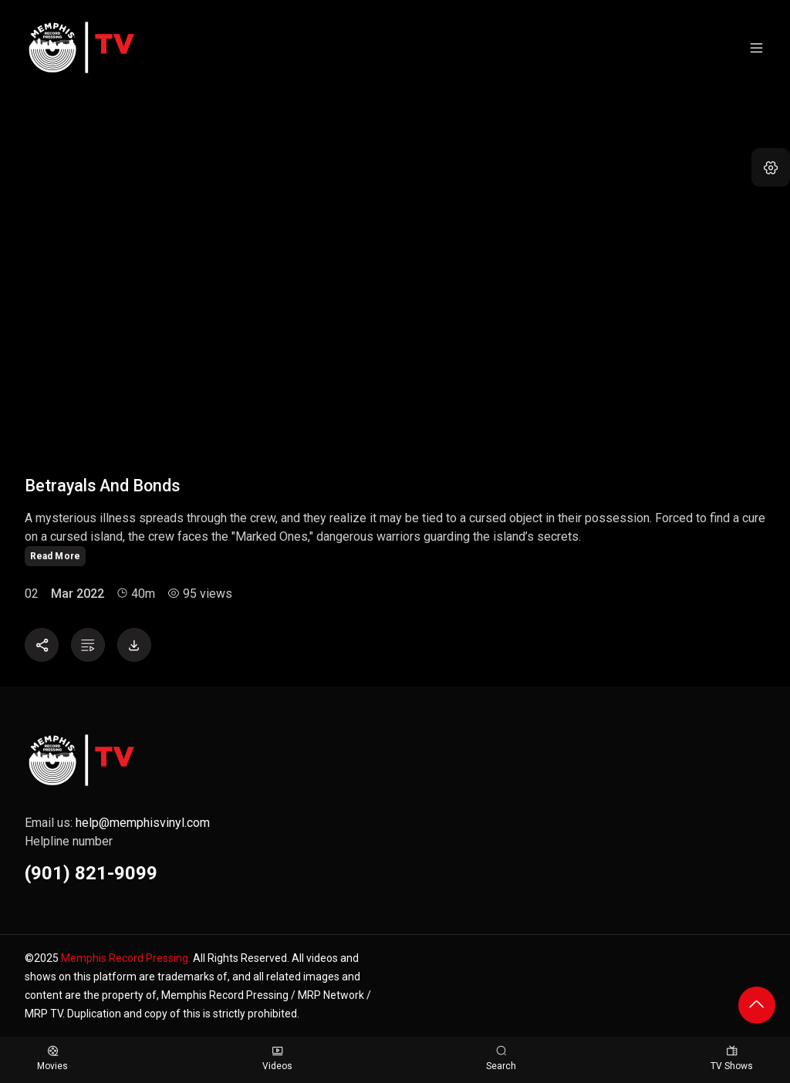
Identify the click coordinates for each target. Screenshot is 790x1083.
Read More (55, 556)
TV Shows (732, 1058)
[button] (770, 167)
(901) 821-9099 (91, 873)
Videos (277, 1058)
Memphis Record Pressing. (126, 958)
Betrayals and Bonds (102, 485)
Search (501, 1058)
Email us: (117, 822)
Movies (52, 1058)
